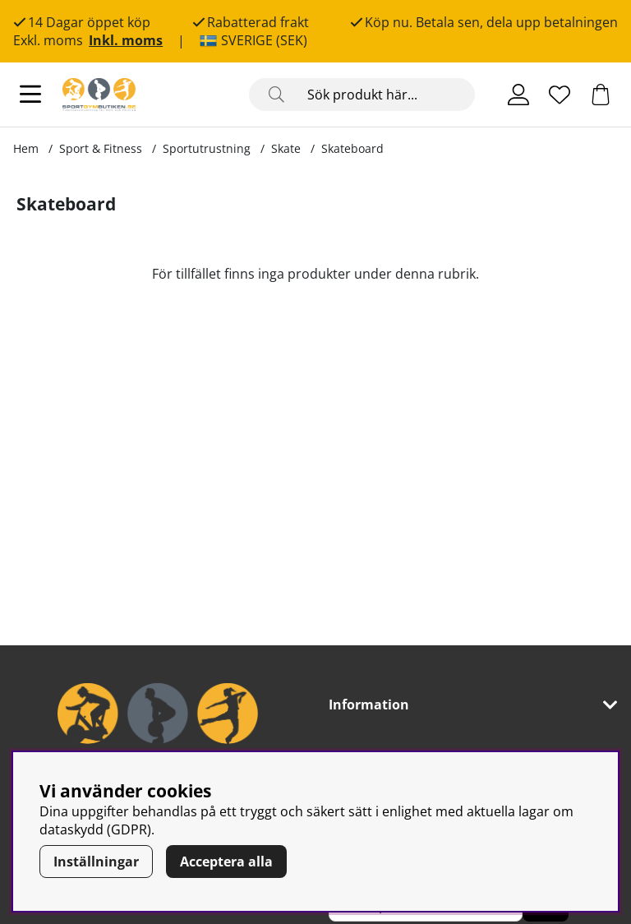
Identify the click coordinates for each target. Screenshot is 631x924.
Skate (286, 148)
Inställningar (96, 861)
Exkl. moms (48, 40)
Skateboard (352, 148)
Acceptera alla (226, 861)
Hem (26, 148)
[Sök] (362, 94)
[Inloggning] (518, 94)
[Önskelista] (559, 94)
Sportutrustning (207, 148)
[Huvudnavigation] (30, 94)
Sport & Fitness (100, 148)
